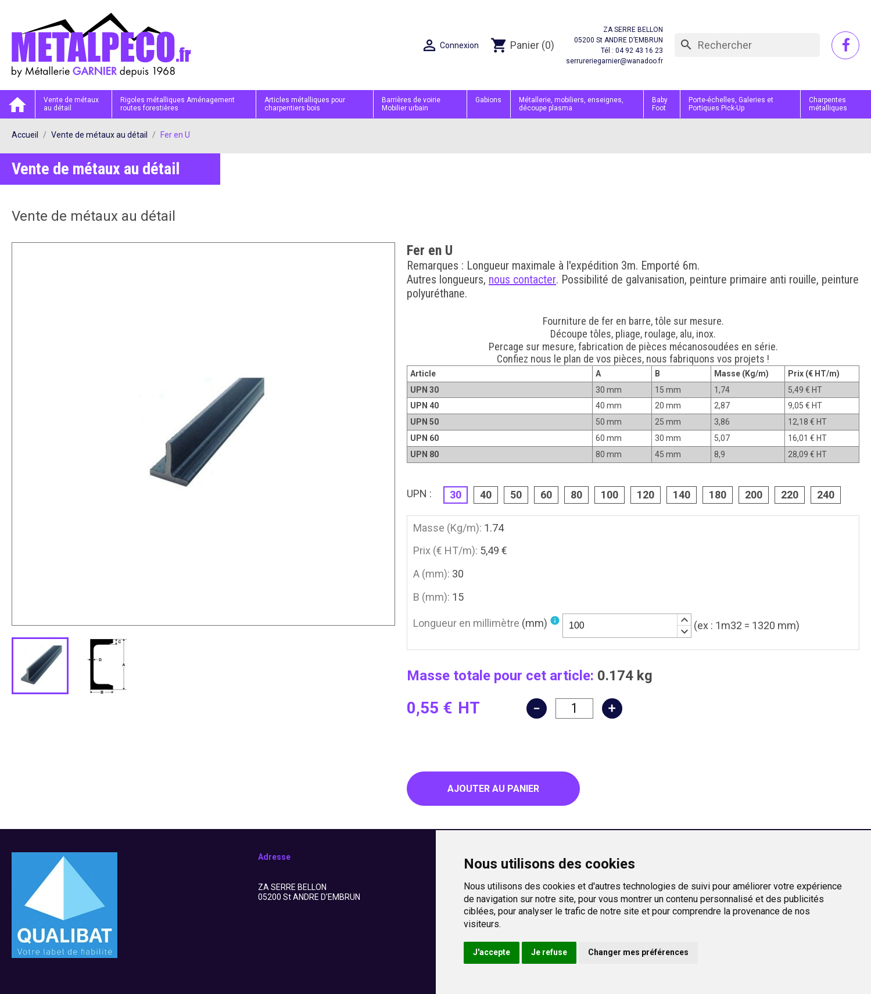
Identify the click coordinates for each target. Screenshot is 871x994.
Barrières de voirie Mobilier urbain (411, 104)
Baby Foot (660, 104)
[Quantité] (574, 708)
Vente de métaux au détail (71, 104)
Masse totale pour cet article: (500, 676)
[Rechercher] (747, 45)
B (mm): (431, 597)
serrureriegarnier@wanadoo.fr (614, 61)
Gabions (488, 100)
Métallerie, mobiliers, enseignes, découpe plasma (571, 104)
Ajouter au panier (493, 788)
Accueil (17, 104)
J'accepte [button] (491, 952)
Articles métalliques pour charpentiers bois (304, 104)
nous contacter (522, 279)
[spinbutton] (627, 625)
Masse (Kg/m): (447, 528)
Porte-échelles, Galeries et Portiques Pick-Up (731, 104)
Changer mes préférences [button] (638, 952)
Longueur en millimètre (480, 623)
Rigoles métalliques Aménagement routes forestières (177, 104)
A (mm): (431, 574)
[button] (684, 620)
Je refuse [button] (549, 952)
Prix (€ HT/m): (445, 550)
